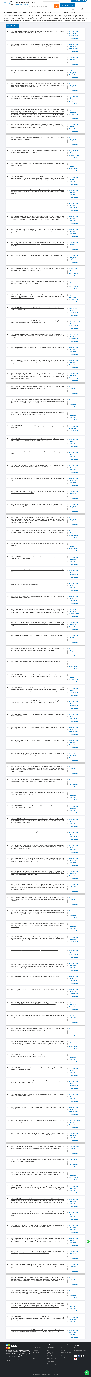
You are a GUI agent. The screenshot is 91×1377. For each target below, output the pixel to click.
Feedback (35, 1350)
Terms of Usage (52, 1372)
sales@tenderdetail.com (80, 1350)
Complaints (36, 1352)
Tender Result (50, 1352)
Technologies (16, 1359)
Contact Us (36, 1360)
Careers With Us (37, 1355)
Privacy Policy (60, 1372)
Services (8, 1359)
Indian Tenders (50, 1347)
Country (63, 1353)
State (62, 1347)
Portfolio (24, 1359)
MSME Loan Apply (51, 1364)
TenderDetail (55, 1374)
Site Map (63, 1357)
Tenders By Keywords (66, 1352)
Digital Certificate (51, 1353)
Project (48, 1350)
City (61, 1349)
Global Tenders (50, 1349)
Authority (63, 1350)
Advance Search (67, 5)
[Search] (56, 6)
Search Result (12, 26)
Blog (62, 1355)
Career (8, 1360)
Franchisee (36, 1353)
